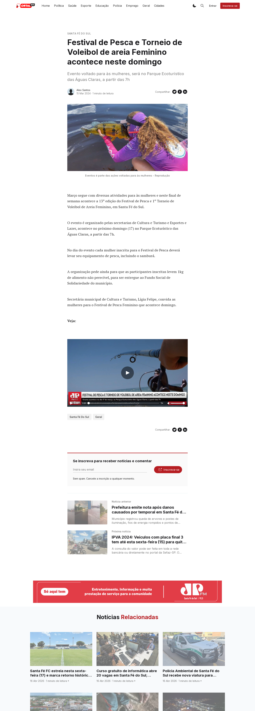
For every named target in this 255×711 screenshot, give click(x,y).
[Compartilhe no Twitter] (174, 91)
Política (59, 5)
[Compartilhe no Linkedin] (185, 91)
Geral (146, 5)
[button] (194, 5)
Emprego (132, 5)
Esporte (86, 5)
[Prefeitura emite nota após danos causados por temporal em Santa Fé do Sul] (87, 512)
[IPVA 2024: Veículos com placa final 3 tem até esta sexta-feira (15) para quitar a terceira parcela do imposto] (87, 542)
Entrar (212, 5)
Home (46, 5)
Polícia (117, 5)
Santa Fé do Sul (79, 33)
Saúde (72, 5)
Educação (102, 5)
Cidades (159, 5)
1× (162, 403)
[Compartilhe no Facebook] (179, 91)
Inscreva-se (230, 5)
